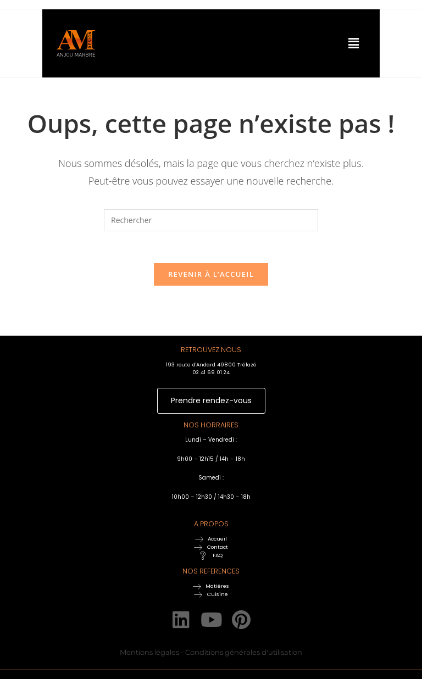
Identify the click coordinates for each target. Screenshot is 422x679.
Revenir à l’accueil (211, 276)
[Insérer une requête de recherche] (211, 220)
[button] (324, 43)
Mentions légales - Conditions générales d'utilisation (211, 654)
